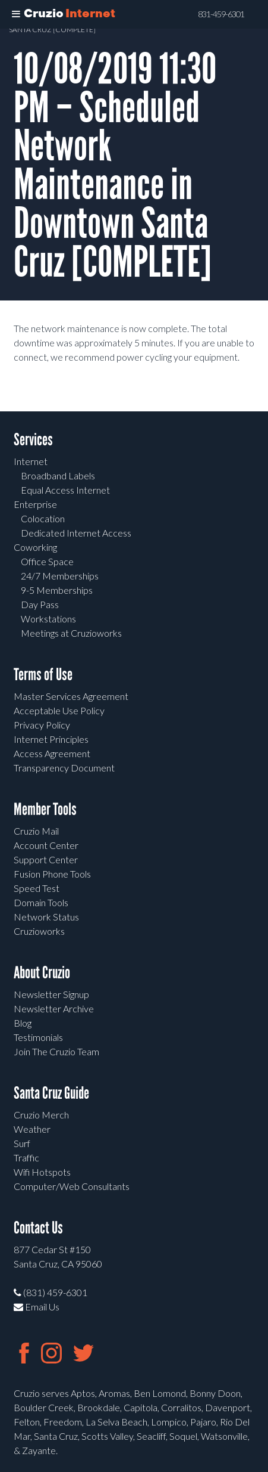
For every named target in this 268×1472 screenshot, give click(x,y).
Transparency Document (64, 767)
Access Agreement (52, 753)
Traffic (26, 1157)
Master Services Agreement (71, 696)
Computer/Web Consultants (72, 1186)
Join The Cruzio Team (56, 1051)
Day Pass (40, 604)
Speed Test (36, 888)
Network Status (46, 916)
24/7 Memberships (60, 575)
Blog (22, 1022)
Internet (31, 461)
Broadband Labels (58, 475)
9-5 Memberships (57, 590)
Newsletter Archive (54, 1008)
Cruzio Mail (36, 830)
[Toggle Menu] (16, 14)
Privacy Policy (42, 724)
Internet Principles (51, 739)
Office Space (47, 561)
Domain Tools (41, 902)
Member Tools (45, 809)
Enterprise (35, 504)
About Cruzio (42, 972)
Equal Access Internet (65, 489)
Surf (22, 1143)
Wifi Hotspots (42, 1171)
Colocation (43, 518)
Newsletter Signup (51, 994)
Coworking (35, 547)
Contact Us (38, 1227)
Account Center (46, 845)
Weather (32, 1129)
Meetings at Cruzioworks (71, 633)
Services (33, 439)
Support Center (46, 859)
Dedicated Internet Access (76, 532)
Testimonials (38, 1037)
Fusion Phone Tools (52, 873)
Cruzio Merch (41, 1114)
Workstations (48, 618)
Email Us (36, 1306)
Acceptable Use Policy (59, 710)
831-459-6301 (221, 14)
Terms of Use (43, 674)
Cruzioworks (39, 931)
